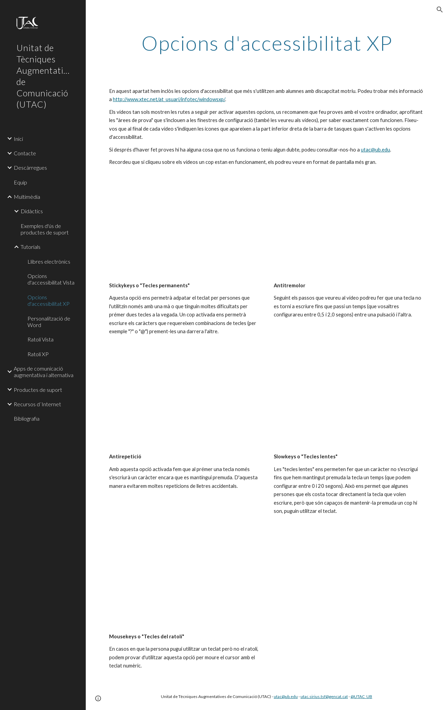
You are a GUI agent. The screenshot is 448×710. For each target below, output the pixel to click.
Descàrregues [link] (30, 167)
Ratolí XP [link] (38, 354)
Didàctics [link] (32, 211)
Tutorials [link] (30, 246)
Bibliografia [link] (26, 418)
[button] (440, 9)
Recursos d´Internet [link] (37, 404)
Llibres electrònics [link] (48, 261)
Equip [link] (20, 182)
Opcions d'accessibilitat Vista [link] (50, 279)
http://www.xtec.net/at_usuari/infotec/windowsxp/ (169, 99)
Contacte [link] (25, 153)
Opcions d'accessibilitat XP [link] (48, 300)
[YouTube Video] (184, 231)
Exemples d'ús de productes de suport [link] (45, 229)
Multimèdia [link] (27, 196)
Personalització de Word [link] (48, 321)
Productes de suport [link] (38, 389)
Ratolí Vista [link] (40, 339)
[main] (266, 43)
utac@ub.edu (375, 150)
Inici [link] (18, 138)
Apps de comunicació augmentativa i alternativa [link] (43, 371)
